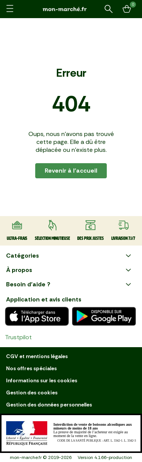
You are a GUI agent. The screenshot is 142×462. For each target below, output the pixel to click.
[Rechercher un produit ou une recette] (109, 9)
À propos (69, 270)
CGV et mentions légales (37, 356)
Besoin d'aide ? (69, 284)
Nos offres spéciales (31, 368)
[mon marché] (71, 9)
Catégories (69, 256)
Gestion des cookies (32, 392)
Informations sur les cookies (41, 380)
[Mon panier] (127, 9)
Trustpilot (18, 337)
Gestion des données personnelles (49, 405)
